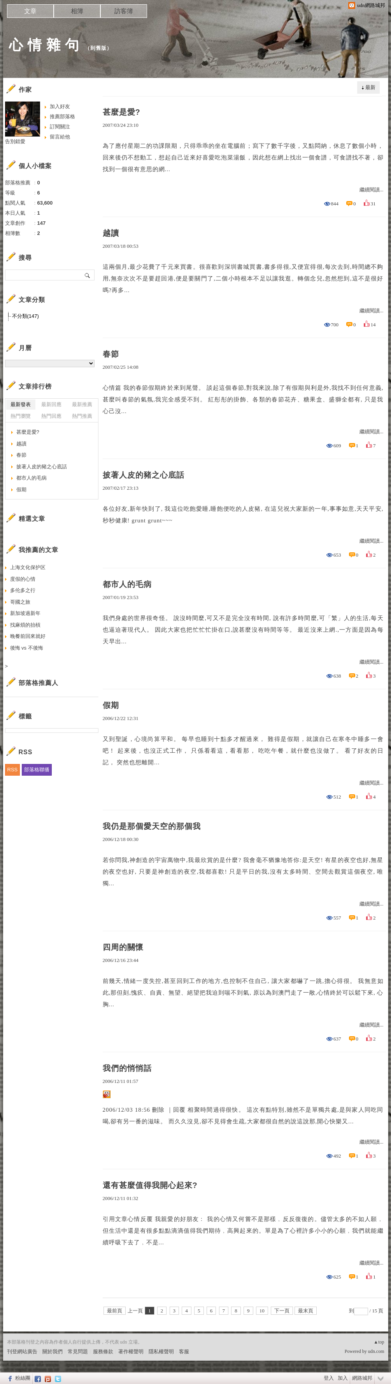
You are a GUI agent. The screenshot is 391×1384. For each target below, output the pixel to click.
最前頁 (114, 1311)
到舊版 (98, 48)
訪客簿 (123, 11)
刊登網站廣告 (22, 1351)
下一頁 (281, 1311)
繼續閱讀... (371, 190)
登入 (329, 1378)
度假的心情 (22, 579)
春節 (111, 354)
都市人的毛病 (127, 584)
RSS (12, 770)
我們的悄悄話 (127, 1068)
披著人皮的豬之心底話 (143, 475)
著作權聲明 (131, 1351)
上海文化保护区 (28, 567)
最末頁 (305, 1311)
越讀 (111, 233)
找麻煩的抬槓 (25, 625)
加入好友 (60, 106)
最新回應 (51, 404)
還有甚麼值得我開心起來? (150, 1185)
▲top (378, 1342)
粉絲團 (22, 1378)
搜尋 (88, 275)
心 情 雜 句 (44, 45)
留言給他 (60, 137)
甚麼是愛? (121, 112)
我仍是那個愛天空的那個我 (152, 826)
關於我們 (52, 1351)
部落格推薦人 (38, 683)
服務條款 (103, 1351)
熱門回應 (51, 416)
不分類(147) (25, 316)
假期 (111, 705)
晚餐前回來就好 (28, 636)
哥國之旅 (20, 602)
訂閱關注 (60, 127)
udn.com (376, 1351)
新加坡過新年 (25, 613)
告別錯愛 (15, 141)
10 (262, 1311)
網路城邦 (362, 1378)
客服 (184, 1351)
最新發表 (21, 404)
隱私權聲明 (161, 1351)
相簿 (77, 11)
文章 (30, 11)
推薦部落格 (62, 116)
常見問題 (78, 1351)
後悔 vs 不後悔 (26, 648)
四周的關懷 (123, 947)
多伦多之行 (22, 590)
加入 (343, 1378)
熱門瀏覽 (21, 416)
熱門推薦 (82, 416)
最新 (370, 87)
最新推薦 (82, 404)
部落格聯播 (36, 770)
